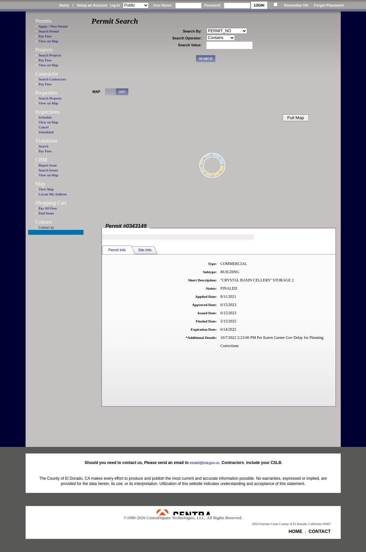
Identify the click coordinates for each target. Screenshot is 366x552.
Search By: (192, 31)
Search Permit (49, 31)
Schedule (45, 117)
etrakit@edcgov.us (204, 463)
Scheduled (46, 132)
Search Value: (190, 45)
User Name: (162, 5)
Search (44, 146)
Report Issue (48, 165)
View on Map (48, 41)
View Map (46, 189)
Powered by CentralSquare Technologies (183, 512)
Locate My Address (53, 194)
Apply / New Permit (53, 26)
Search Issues (48, 170)
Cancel (44, 127)
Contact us (46, 227)
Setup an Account (92, 5)
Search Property (50, 98)
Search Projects (50, 55)
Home (64, 5)
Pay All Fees (48, 208)
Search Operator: (187, 38)
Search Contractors (52, 79)
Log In (114, 5)
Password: (212, 5)
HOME (295, 531)
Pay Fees (45, 36)
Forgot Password (329, 5)
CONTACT (320, 531)
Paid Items (46, 213)
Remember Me (296, 5)
